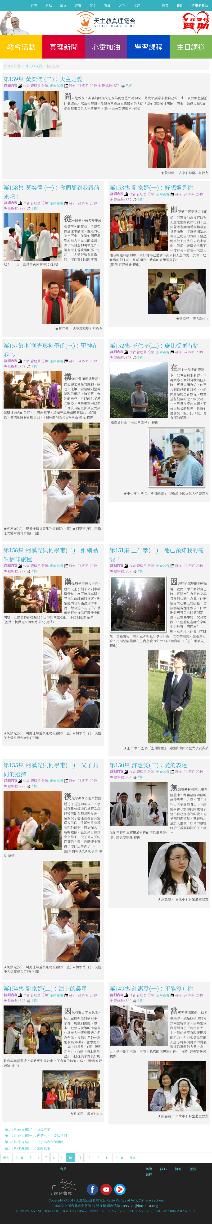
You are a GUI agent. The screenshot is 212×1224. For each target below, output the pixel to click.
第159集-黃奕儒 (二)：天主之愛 (43, 79)
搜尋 (165, 5)
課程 (148, 1174)
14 (107, 1158)
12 (88, 1158)
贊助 (180, 5)
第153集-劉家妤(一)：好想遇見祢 (151, 187)
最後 (132, 1158)
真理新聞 (64, 46)
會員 (63, 1168)
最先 (6, 1158)
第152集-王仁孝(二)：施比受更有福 (154, 345)
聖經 (192, 1168)
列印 (126, 85)
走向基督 (56, 85)
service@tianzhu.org (140, 1205)
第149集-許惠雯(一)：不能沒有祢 (151, 988)
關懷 (148, 1168)
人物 (122, 5)
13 (97, 1158)
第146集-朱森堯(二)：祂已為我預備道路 (34, 1141)
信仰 (178, 1168)
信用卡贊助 (199, 5)
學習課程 (148, 46)
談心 (163, 1168)
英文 (92, 5)
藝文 (63, 5)
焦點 (48, 5)
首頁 (34, 5)
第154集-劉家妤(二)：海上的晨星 (45, 988)
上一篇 (19, 1158)
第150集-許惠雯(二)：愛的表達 (148, 765)
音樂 (78, 5)
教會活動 (21, 46)
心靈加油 (106, 46)
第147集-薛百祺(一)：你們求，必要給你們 (36, 1135)
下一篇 (119, 1158)
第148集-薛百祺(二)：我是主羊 (27, 1129)
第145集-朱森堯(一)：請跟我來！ (29, 1148)
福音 (136, 5)
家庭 (107, 5)
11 (79, 1158)
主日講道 (191, 46)
